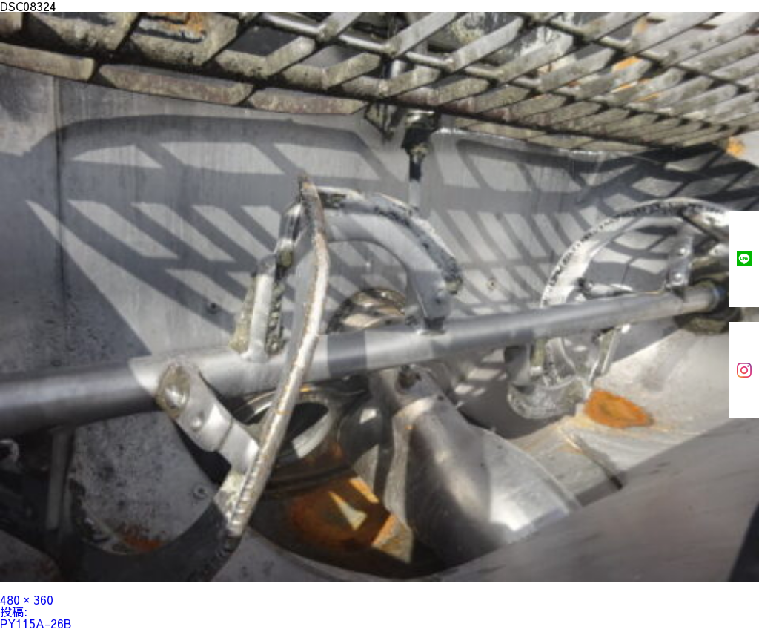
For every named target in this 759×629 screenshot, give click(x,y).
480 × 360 (26, 599)
